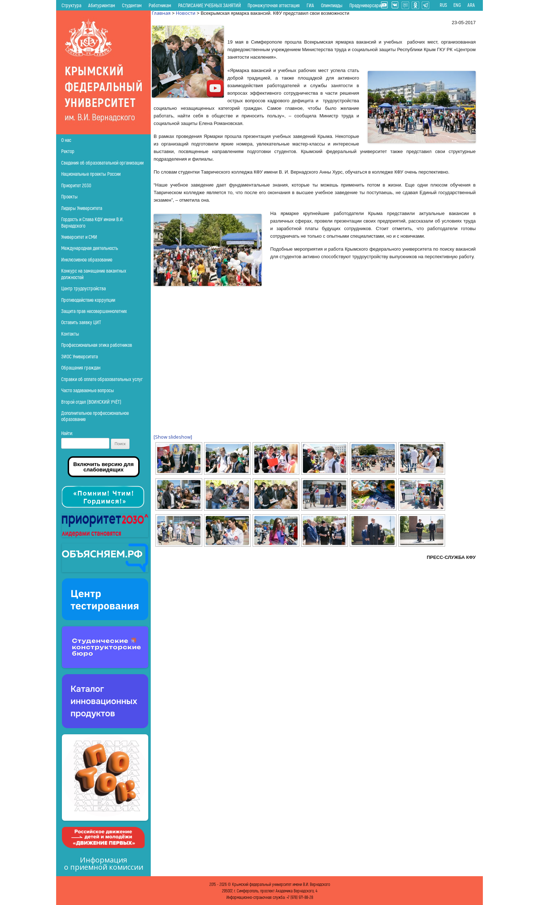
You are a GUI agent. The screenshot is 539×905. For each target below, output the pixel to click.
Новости (185, 13)
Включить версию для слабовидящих (103, 466)
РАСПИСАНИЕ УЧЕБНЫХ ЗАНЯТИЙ (209, 5)
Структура (71, 5)
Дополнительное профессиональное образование (95, 416)
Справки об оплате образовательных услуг (102, 379)
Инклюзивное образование (86, 259)
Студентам (132, 5)
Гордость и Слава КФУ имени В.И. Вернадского (92, 222)
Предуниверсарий (366, 5)
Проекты (69, 196)
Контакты (70, 334)
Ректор (67, 151)
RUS (443, 5)
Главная (161, 13)
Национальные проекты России (91, 174)
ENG (457, 5)
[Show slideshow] (173, 437)
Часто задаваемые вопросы (87, 390)
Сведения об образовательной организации (102, 163)
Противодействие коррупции (88, 300)
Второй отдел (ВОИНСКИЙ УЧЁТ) (91, 402)
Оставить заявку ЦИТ (81, 322)
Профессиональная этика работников (96, 345)
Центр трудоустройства (83, 288)
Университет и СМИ (79, 237)
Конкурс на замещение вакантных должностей (93, 274)
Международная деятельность (89, 248)
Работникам (160, 5)
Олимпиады (332, 5)
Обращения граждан (80, 367)
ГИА (310, 5)
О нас (66, 140)
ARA (471, 5)
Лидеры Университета (81, 208)
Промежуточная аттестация (274, 5)
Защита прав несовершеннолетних (94, 311)
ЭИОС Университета (79, 356)
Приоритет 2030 (76, 185)
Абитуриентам (101, 5)
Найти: (67, 433)
